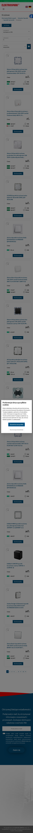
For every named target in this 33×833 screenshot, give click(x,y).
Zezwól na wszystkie (16, 424)
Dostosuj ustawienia (16, 430)
